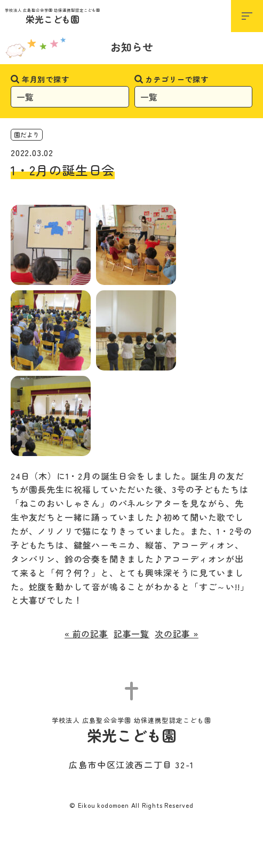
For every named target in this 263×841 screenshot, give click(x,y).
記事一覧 (131, 633)
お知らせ (131, 47)
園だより (26, 134)
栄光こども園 (52, 17)
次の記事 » (176, 633)
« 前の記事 (86, 633)
